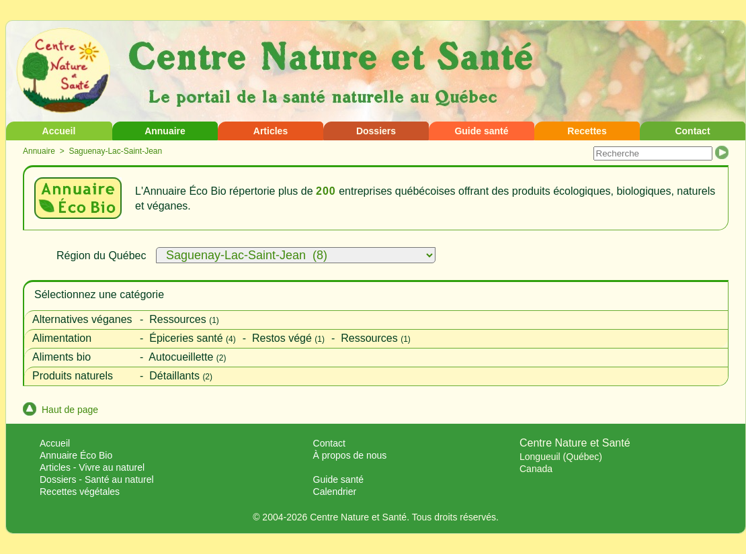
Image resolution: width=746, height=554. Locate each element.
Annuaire (164, 131)
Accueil (59, 131)
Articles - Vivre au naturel (92, 467)
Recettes (586, 131)
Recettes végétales (80, 491)
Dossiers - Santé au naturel (97, 479)
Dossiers (376, 131)
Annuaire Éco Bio (76, 455)
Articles (270, 131)
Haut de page (60, 409)
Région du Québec (101, 255)
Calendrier (335, 491)
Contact (692, 131)
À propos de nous (350, 455)
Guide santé (481, 131)
